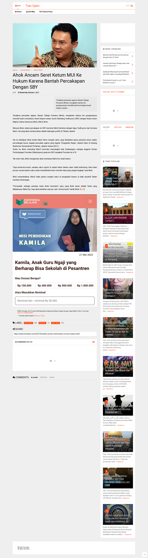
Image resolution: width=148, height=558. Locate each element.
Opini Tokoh (38, 70)
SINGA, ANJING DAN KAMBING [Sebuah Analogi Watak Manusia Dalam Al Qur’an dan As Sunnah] (117, 328)
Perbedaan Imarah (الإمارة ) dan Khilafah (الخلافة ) (115, 217)
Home (18, 12)
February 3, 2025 (39, 316)
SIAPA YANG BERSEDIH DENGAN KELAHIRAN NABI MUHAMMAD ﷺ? (117, 518)
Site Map (30, 12)
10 (107, 511)
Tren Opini (32, 6)
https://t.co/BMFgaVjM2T (25, 313)
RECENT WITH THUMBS (114, 92)
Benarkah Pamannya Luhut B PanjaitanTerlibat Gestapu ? (117, 292)
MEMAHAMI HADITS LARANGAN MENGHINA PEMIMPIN (117, 409)
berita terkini (25, 70)
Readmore (120, 197)
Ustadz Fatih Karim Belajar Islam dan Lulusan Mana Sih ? (118, 181)
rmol (82, 189)
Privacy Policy (45, 12)
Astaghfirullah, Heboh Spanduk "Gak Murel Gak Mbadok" (117, 370)
